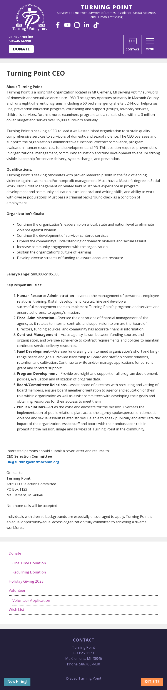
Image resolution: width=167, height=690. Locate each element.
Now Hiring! (17, 681)
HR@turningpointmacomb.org (33, 462)
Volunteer (17, 590)
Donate (21, 49)
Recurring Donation (29, 572)
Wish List (16, 609)
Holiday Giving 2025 (26, 581)
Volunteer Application (31, 600)
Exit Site (151, 681)
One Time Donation (29, 562)
